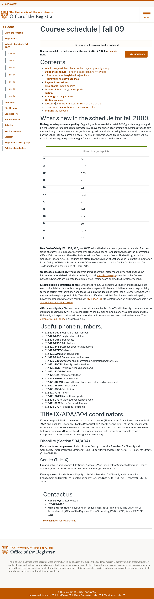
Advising (9, 125)
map (107, 68)
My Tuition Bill (94, 299)
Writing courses (13, 131)
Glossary (9, 137)
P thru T (88, 103)
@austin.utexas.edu (59, 520)
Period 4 (11, 75)
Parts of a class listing (79, 71)
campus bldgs (96, 68)
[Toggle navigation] (146, 15)
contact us (81, 68)
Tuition (49, 93)
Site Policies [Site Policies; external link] (62, 595)
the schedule (56, 110)
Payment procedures (57, 82)
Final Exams (11, 108)
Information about (62, 75)
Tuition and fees (12, 119)
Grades (49, 89)
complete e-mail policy (52, 319)
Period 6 (11, 89)
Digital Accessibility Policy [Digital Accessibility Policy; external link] (86, 595)
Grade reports (11, 114)
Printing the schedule (15, 148)
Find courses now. (136, 54)
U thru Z (97, 103)
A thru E (60, 103)
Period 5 (11, 82)
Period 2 (11, 60)
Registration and (62, 79)
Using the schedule (14, 33)
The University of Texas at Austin (75, 592)
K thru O (78, 103)
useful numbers (66, 68)
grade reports (75, 89)
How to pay (10, 102)
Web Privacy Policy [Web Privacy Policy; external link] (113, 595)
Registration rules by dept (17, 142)
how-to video (99, 71)
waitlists (84, 75)
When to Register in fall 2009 (16, 46)
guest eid (112, 51)
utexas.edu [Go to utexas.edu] (9, 4)
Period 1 (11, 53)
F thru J (69, 103)
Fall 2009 (8, 27)
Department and (70, 107)
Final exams (51, 86)
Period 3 (11, 67)
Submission (60, 89)
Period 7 (11, 96)
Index (63, 86)
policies (71, 86)
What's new (51, 68)
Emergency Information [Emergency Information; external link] (40, 595)
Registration (11, 38)
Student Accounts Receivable (56, 302)
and (59, 96)
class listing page (106, 275)
